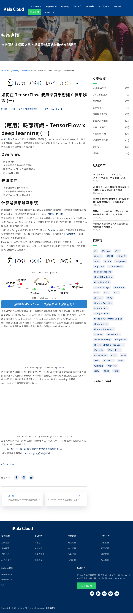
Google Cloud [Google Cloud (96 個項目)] (101, 313)
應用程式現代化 (100, 113)
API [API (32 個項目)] (117, 250)
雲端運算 (5, 548)
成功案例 (72, 542)
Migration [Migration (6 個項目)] (121, 339)
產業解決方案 (99, 133)
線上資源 (72, 548)
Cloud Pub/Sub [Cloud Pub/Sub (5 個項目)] (102, 282)
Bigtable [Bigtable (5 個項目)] (99, 266)
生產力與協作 (99, 126)
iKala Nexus (6, 579)
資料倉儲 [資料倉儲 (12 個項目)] (99, 365)
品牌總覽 (5, 542)
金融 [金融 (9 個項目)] (107, 370)
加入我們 (105, 559)
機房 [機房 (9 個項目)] (97, 360)
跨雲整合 (38, 542)
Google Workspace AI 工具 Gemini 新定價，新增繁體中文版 (109, 176)
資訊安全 (97, 146)
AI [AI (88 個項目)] (96, 250)
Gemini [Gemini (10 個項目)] (98, 297)
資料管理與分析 (100, 140)
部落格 (15, 70)
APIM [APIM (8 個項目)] (110, 256)
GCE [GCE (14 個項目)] (107, 292)
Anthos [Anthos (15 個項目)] (106, 250)
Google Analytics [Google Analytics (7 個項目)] (103, 302)
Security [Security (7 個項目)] (99, 349)
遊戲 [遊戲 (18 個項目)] (97, 370)
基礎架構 (97, 100)
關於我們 (105, 542)
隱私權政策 (50, 607)
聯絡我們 (105, 553)
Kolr (3, 584)
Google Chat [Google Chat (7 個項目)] (101, 308)
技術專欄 (72, 559)
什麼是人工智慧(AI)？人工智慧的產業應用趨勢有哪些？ (110, 225)
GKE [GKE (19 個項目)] (110, 297)
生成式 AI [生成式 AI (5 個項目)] (109, 360)
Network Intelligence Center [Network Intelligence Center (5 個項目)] (109, 344)
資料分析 (5, 553)
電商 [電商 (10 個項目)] (117, 370)
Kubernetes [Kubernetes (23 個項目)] (114, 334)
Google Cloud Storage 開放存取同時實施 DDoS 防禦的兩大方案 (111, 188)
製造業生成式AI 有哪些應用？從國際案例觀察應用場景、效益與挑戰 (111, 200)
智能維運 (38, 548)
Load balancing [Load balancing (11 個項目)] (102, 339)
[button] (86, 585)
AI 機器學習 (6, 559)
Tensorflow (8, 464)
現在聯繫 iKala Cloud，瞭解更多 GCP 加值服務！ (44, 304)
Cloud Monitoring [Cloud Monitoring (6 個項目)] (104, 276)
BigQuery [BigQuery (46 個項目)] (121, 261)
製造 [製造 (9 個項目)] (121, 360)
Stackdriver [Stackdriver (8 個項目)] (115, 349)
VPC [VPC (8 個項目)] (114, 355)
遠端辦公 (38, 559)
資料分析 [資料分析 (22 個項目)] (113, 365)
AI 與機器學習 (25, 70)
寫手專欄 (97, 107)
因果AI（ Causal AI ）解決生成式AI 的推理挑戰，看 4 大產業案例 (110, 212)
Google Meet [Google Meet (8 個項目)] (101, 323)
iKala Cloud (6, 70)
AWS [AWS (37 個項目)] (97, 261)
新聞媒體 (105, 548)
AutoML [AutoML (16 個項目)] (122, 256)
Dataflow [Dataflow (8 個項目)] (119, 287)
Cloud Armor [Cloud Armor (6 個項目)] (116, 266)
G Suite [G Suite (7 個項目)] (98, 334)
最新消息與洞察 (100, 120)
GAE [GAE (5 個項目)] (97, 292)
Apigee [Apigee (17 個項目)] (98, 256)
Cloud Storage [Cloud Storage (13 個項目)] (102, 287)
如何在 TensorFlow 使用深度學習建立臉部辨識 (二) (37, 448)
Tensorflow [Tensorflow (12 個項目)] (101, 355)
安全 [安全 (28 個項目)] (124, 355)
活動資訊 (72, 553)
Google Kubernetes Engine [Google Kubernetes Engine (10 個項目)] (108, 318)
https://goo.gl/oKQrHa (36, 452)
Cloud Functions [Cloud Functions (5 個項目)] (103, 271)
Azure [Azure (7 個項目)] (108, 261)
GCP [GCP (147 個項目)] (117, 292)
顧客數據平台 (40, 553)
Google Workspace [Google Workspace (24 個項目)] (104, 329)
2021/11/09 (9, 108)
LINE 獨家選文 (100, 94)
